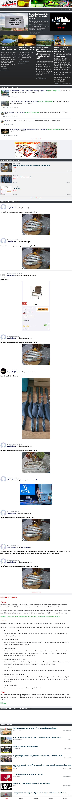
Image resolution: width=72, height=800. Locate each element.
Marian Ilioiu (11, 275)
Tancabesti (66, 91)
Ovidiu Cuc (7, 121)
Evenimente (40, 77)
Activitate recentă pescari (9, 201)
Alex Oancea (34, 91)
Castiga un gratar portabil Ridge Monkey (25, 746)
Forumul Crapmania (10, 685)
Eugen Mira (43, 91)
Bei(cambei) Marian (13, 372)
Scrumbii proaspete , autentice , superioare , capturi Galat (18, 450)
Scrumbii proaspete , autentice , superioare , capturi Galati (31, 165)
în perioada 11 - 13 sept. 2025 (29, 92)
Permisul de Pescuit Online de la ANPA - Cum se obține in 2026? (39, 16)
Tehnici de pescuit (24, 61)
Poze (37, 480)
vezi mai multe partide (36, 139)
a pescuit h (16, 121)
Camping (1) (16, 186)
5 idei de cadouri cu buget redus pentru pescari (27, 774)
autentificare (65, 9)
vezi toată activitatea (36, 592)
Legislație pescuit (35, 32)
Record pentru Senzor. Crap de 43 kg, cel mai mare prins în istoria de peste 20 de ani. (40, 793)
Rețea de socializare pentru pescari (15, 659)
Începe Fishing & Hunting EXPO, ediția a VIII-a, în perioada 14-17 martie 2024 (37, 756)
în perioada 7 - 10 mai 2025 (24, 103)
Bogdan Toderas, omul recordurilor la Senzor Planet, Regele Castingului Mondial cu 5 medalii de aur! (62, 51)
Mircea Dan (10, 480)
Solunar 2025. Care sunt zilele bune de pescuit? (27, 48)
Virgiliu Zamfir (11, 208)
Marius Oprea (25, 91)
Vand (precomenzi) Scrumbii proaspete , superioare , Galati (19, 566)
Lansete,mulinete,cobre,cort (22, 177)
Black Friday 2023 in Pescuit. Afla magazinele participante (31, 783)
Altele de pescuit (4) (17, 163)
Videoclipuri (8, 668)
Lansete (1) (15, 175)
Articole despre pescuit (11, 631)
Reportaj (57, 83)
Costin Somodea (15, 91)
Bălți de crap (4, 68)
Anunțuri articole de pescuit (10, 160)
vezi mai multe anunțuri (36, 197)
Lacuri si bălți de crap (11, 639)
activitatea (25, 547)
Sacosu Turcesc (28, 121)
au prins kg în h (53, 91)
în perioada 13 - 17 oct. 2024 (51, 121)
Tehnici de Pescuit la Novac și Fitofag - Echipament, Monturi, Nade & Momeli (37, 737)
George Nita (11, 547)
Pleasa (44, 112)
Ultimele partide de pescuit (10, 87)
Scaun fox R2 (17, 188)
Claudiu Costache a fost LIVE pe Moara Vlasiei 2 (16, 709)
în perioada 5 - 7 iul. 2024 (18, 131)
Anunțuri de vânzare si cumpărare (14, 674)
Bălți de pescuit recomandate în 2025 (8, 48)
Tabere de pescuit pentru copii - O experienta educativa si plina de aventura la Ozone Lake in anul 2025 (44, 52)
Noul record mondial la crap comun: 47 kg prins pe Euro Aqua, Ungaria (35, 728)
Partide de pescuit (10, 648)
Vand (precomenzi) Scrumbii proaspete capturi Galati (17, 517)
